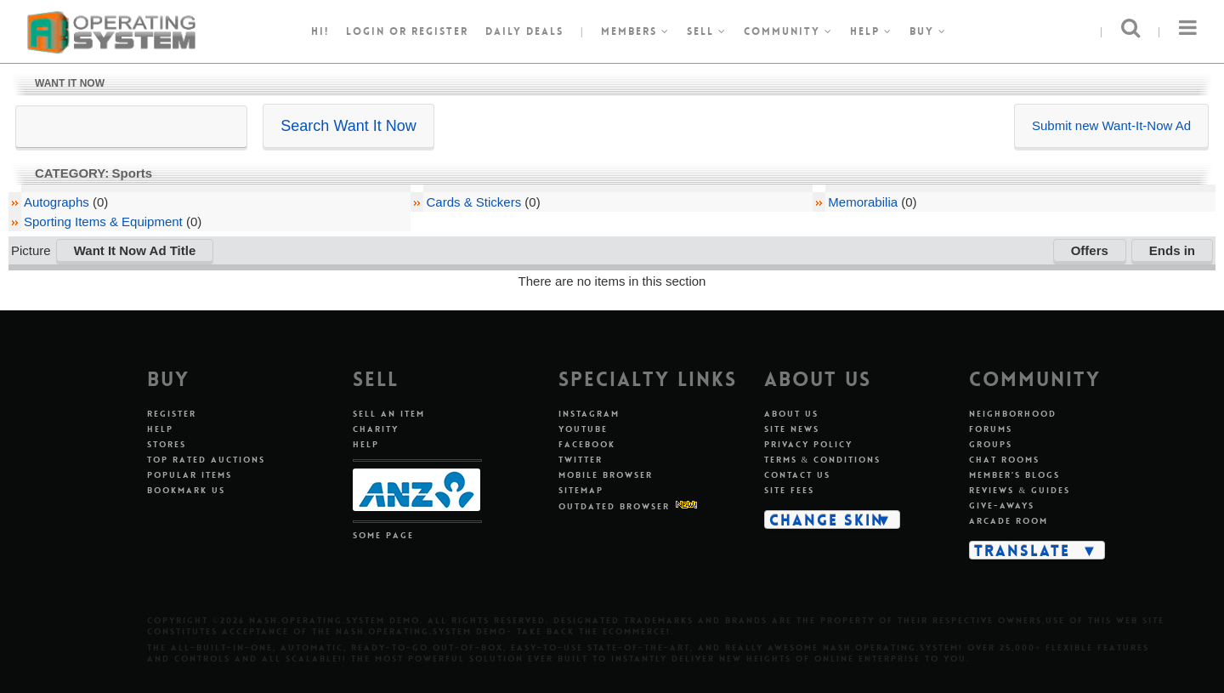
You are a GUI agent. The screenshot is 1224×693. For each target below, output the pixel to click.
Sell (707, 31)
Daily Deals (524, 31)
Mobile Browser (605, 474)
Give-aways (1001, 505)
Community (788, 31)
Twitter (580, 459)
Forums (990, 429)
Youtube (583, 429)
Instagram (589, 413)
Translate (1022, 550)
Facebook (586, 444)
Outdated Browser (614, 506)
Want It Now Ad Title (135, 250)
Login (365, 31)
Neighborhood (1013, 413)
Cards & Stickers (473, 202)
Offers (1089, 250)
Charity (376, 429)
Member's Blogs (1014, 474)
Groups (990, 444)
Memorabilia (863, 202)
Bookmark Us (186, 490)
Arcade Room (1008, 520)
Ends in (1172, 250)
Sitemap (581, 490)
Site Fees (789, 490)
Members (635, 31)
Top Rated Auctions (206, 459)
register (439, 31)
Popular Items (189, 474)
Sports (132, 173)
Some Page (383, 535)
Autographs (56, 202)
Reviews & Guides (1019, 490)
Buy (928, 31)
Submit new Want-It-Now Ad (1111, 125)
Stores (166, 444)
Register (171, 413)
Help (871, 31)
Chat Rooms (1004, 459)
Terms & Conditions (822, 459)
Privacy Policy (808, 444)
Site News (791, 429)
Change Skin (826, 519)
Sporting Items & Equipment (103, 221)
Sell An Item (389, 413)
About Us (791, 413)
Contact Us (797, 474)
